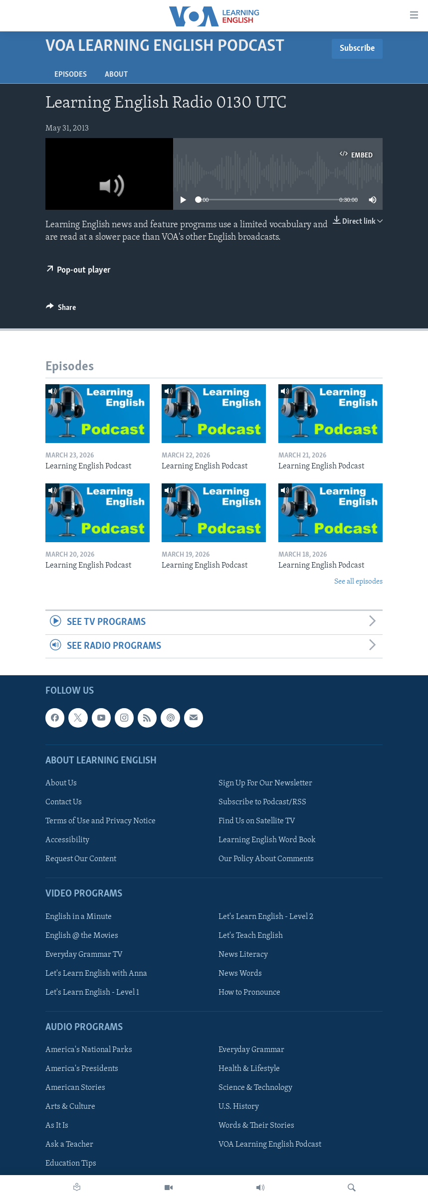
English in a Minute (78, 916)
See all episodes (358, 582)
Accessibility (67, 840)
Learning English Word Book (267, 840)
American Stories (75, 1088)
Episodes (70, 75)
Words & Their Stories (256, 1126)
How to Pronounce (249, 993)
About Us (61, 783)
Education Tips (70, 1164)
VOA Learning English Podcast (269, 1145)
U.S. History (238, 1107)
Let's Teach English (250, 935)
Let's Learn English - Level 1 (92, 993)
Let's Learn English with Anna (96, 974)
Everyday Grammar (251, 1050)
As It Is (56, 1126)
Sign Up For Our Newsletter (265, 783)
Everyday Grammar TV (84, 955)
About (116, 75)
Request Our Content (80, 859)
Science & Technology (255, 1088)
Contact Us (63, 802)
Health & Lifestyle (249, 1069)
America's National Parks (88, 1050)
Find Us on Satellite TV (256, 821)
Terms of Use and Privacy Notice (100, 821)
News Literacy (243, 955)
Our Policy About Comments (266, 859)
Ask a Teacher (69, 1145)
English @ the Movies (81, 935)
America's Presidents (81, 1069)
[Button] (61, 309)
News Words (240, 974)
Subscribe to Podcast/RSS (262, 802)
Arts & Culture (70, 1107)
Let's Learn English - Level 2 (265, 916)
